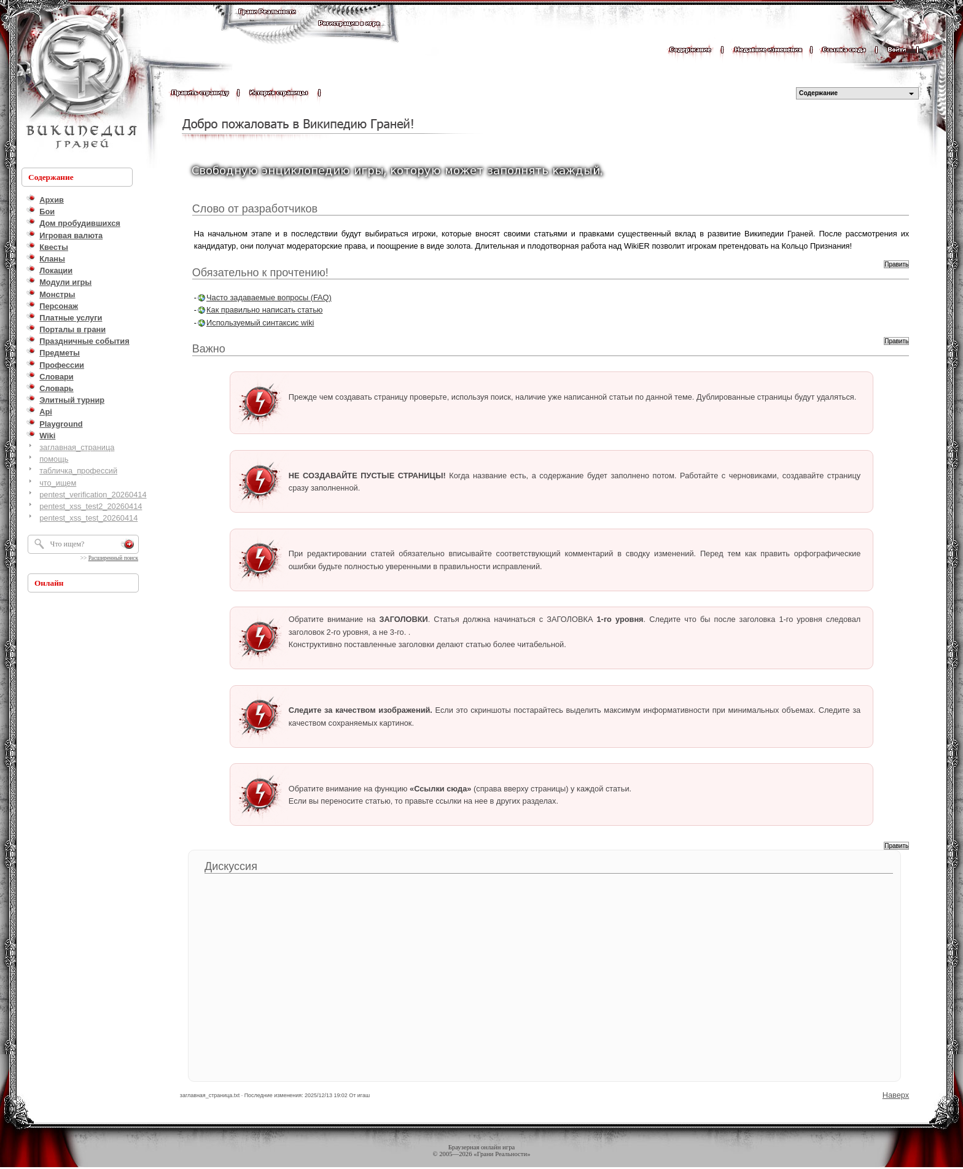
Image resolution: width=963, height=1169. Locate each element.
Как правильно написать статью (264, 309)
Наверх (896, 1095)
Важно (208, 349)
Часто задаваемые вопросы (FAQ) (269, 297)
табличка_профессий (78, 470)
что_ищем (57, 482)
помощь (53, 459)
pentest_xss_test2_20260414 (90, 506)
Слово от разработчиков (255, 209)
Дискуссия (231, 866)
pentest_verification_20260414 (92, 494)
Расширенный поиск (113, 558)
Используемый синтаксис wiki (260, 322)
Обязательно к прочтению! (260, 272)
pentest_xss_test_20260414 (88, 517)
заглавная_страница (76, 447)
